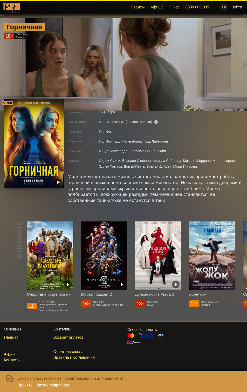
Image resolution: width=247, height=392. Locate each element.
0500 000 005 (197, 7)
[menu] (116, 7)
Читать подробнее (52, 385)
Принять (25, 385)
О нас (174, 7)
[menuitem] (138, 7)
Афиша (157, 7)
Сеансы (138, 7)
